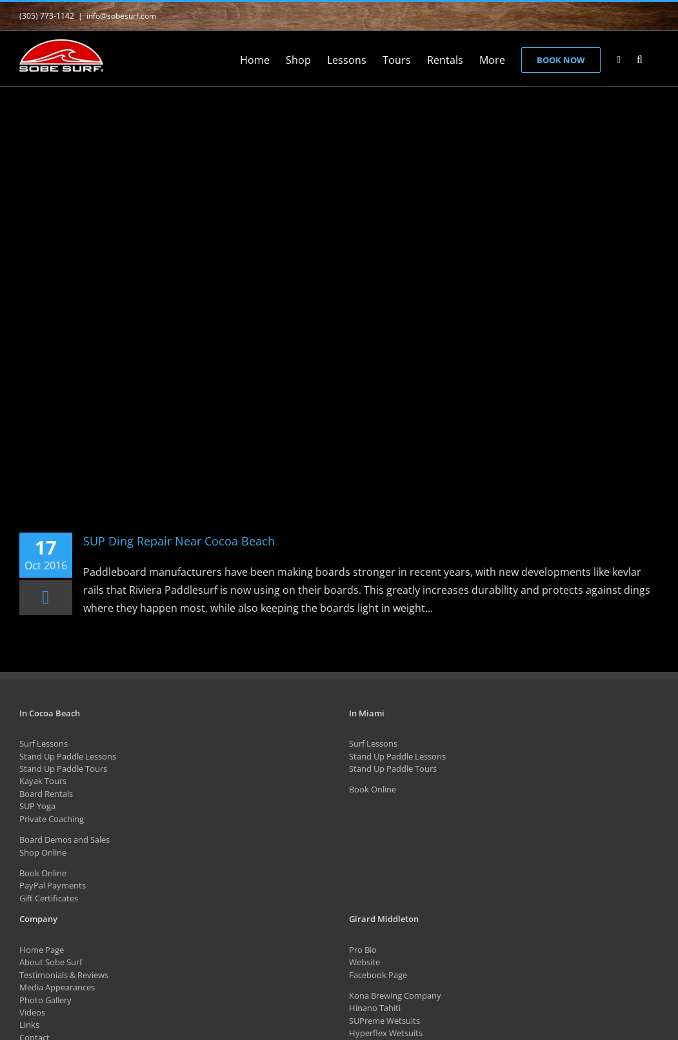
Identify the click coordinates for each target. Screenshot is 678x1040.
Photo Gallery (45, 1000)
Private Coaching (51, 819)
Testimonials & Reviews (63, 975)
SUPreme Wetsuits (384, 1020)
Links (29, 1024)
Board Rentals (46, 794)
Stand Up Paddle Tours (63, 768)
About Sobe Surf (50, 962)
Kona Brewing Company (395, 995)
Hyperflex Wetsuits (386, 1033)
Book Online (42, 873)
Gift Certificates (48, 898)
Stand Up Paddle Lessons (67, 756)
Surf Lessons (43, 743)
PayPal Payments (52, 885)
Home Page (41, 950)
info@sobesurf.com (121, 15)
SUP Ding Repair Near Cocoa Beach (179, 541)
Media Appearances (57, 987)
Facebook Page (378, 975)
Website (364, 962)
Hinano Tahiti (375, 1008)
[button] (640, 58)
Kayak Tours (42, 781)
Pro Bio (363, 950)
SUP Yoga (37, 806)
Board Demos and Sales (64, 839)
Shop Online (42, 852)
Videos (32, 1012)
